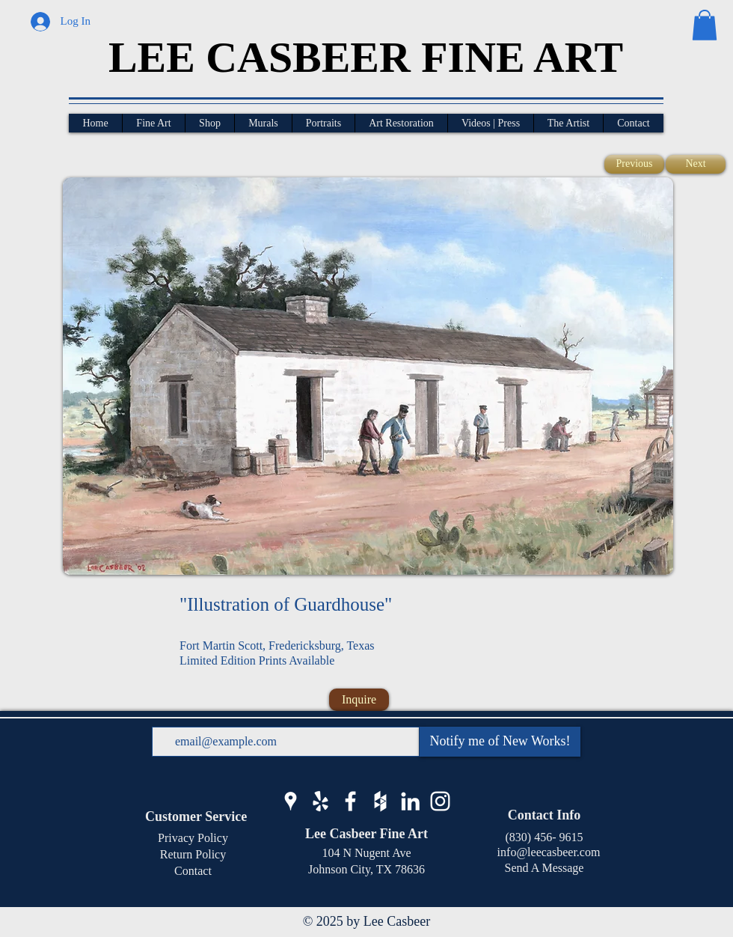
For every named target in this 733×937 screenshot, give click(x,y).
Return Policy (193, 854)
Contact (193, 870)
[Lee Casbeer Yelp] (320, 801)
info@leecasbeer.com (544, 852)
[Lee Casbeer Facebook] (350, 801)
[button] (704, 25)
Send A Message (544, 867)
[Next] (696, 164)
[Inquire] (359, 700)
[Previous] (634, 164)
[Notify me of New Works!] (500, 742)
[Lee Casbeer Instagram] (440, 801)
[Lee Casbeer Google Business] (290, 801)
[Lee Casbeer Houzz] (380, 801)
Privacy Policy (193, 837)
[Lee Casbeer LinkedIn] (410, 801)
